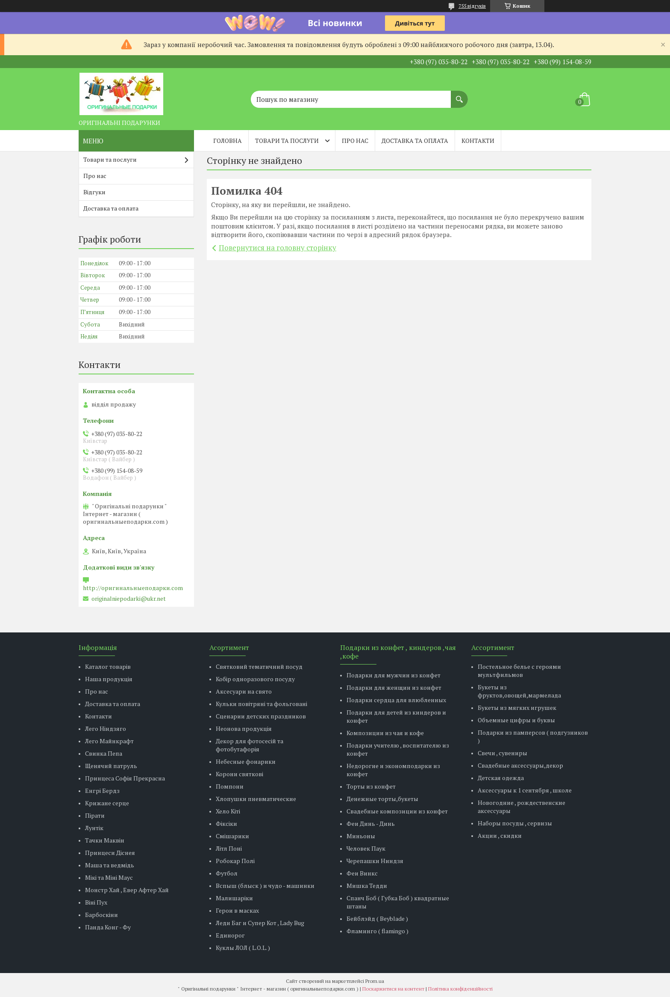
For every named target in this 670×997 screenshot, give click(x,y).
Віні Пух (96, 902)
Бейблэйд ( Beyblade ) (377, 918)
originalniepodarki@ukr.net (128, 598)
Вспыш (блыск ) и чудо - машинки (265, 885)
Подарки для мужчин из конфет (394, 675)
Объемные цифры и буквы (516, 720)
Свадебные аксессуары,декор (520, 765)
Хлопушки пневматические (256, 799)
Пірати (95, 815)
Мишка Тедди (367, 885)
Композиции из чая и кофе (385, 733)
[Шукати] (459, 95)
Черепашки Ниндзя (375, 861)
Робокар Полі (235, 861)
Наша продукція (108, 679)
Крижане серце (107, 803)
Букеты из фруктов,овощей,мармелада (519, 691)
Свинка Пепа (103, 753)
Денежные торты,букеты (382, 799)
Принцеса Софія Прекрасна (125, 778)
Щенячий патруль (111, 766)
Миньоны (361, 836)
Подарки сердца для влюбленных (396, 700)
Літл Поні (229, 848)
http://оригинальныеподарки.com (133, 588)
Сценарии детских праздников (261, 716)
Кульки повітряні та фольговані (261, 704)
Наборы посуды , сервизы (515, 823)
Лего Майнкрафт (109, 741)
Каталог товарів (108, 666)
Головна (227, 140)
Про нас (355, 140)
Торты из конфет (371, 786)
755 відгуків (472, 6)
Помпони (230, 786)
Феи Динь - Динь (371, 823)
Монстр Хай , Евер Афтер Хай (127, 890)
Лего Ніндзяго (105, 728)
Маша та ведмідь (109, 865)
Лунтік (94, 828)
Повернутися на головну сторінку (277, 247)
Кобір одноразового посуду (255, 679)
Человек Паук (366, 848)
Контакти (477, 140)
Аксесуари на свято (244, 691)
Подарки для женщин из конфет (394, 687)
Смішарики (232, 836)
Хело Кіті (228, 811)
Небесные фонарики (246, 761)
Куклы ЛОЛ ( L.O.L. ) (243, 948)
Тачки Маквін (104, 840)
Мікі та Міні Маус (109, 877)
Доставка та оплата (415, 140)
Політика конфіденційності (460, 988)
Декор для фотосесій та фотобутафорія (249, 745)
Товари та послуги (287, 140)
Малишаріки (234, 898)
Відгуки (94, 192)
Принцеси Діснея (110, 853)
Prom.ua (374, 981)
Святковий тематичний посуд (259, 666)
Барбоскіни (101, 915)
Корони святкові (239, 774)
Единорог (230, 935)
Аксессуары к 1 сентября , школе (525, 790)
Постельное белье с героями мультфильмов (519, 670)
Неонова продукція (244, 728)
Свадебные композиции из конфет (397, 811)
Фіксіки (226, 823)
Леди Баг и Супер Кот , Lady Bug (260, 923)
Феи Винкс (362, 873)
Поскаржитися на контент (393, 988)
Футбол (227, 873)
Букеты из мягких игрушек (517, 707)
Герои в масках (237, 910)
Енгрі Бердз (102, 790)
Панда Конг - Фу (108, 927)
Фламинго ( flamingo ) (377, 931)
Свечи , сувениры (502, 753)
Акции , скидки (500, 835)
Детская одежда (501, 778)
